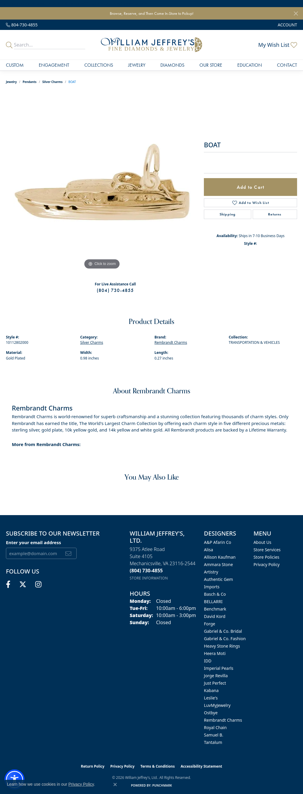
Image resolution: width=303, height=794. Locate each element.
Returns (274, 214)
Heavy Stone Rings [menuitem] (222, 646)
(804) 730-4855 (115, 290)
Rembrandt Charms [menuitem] (223, 720)
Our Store (210, 65)
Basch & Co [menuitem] (215, 594)
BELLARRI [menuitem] (213, 601)
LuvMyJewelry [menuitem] (217, 705)
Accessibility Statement (201, 766)
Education (249, 65)
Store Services (267, 549)
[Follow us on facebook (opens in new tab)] (8, 584)
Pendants (30, 82)
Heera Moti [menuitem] (214, 653)
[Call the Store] (146, 570)
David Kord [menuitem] (214, 616)
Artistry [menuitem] (211, 572)
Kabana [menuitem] (211, 690)
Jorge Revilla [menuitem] (216, 675)
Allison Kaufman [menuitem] (220, 557)
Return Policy (92, 766)
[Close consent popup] (115, 784)
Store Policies (266, 557)
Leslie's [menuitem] (210, 698)
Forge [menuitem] (209, 624)
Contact (287, 65)
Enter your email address (33, 542)
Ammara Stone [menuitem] (218, 564)
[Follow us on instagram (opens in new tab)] (38, 584)
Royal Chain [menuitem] (215, 727)
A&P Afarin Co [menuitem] (217, 542)
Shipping (228, 214)
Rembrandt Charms (170, 342)
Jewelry (136, 65)
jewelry (11, 82)
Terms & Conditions (158, 766)
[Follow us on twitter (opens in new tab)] (22, 584)
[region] (102, 182)
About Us (262, 542)
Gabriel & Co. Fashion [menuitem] (225, 638)
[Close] (295, 13)
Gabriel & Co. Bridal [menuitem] (223, 631)
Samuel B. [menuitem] (213, 735)
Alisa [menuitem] (208, 549)
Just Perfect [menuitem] (215, 683)
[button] (287, 25)
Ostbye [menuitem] (210, 712)
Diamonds (172, 65)
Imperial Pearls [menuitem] (218, 668)
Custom (15, 65)
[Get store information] (149, 578)
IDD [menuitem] (207, 661)
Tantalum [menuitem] (213, 742)
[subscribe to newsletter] (68, 553)
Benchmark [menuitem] (215, 609)
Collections (98, 65)
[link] (22, 25)
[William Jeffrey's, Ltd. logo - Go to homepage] (151, 45)
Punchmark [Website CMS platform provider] (162, 785)
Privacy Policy (267, 564)
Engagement (54, 65)
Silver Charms (52, 82)
